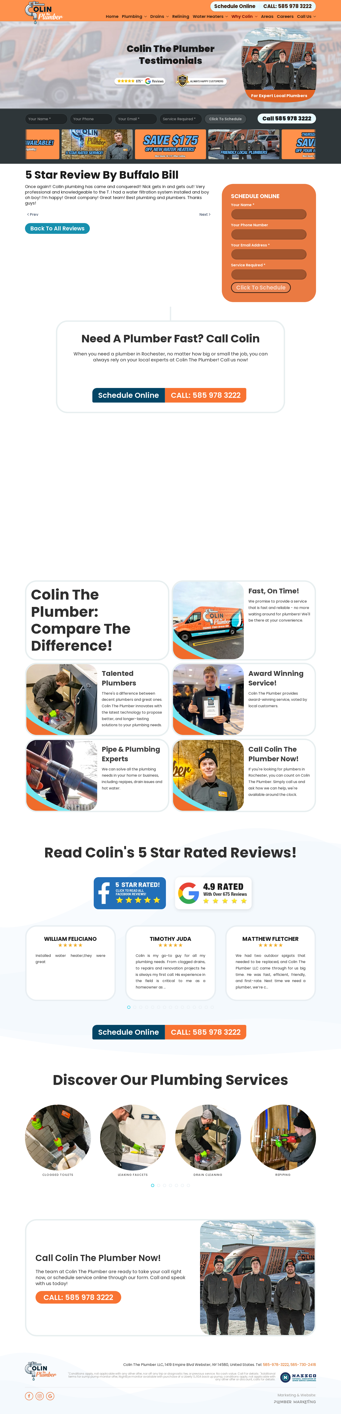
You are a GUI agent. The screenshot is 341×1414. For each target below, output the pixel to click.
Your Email (129, 119)
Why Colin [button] (244, 16)
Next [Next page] (204, 214)
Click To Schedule (225, 119)
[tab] (128, 1007)
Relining (180, 16)
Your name (242, 204)
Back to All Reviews (57, 228)
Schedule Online (128, 395)
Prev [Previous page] (32, 214)
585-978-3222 (276, 1364)
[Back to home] (44, 12)
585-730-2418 (303, 1364)
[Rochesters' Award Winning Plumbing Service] (201, 80)
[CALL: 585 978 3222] (170, 1277)
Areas (267, 16)
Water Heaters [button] (210, 16)
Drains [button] (159, 16)
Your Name (39, 119)
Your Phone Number (249, 225)
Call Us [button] (306, 16)
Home (112, 16)
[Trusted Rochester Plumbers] (139, 81)
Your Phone (83, 119)
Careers (285, 16)
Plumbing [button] (134, 16)
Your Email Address (250, 245)
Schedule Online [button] (234, 6)
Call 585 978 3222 (286, 118)
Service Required (179, 119)
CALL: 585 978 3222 (287, 6)
